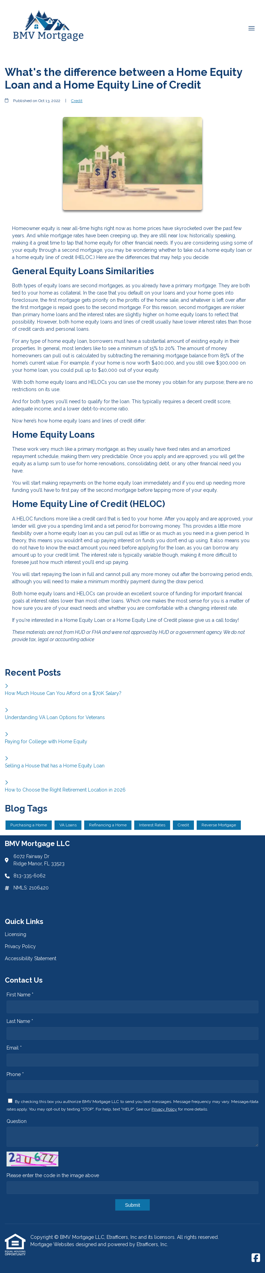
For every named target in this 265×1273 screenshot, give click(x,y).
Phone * (15, 1074)
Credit (76, 100)
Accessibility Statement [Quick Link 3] (30, 958)
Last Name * (20, 1021)
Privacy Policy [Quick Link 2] (20, 946)
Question (17, 1121)
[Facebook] (256, 1258)
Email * (14, 1048)
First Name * (20, 994)
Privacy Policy (164, 1109)
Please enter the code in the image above (53, 1175)
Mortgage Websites (53, 1244)
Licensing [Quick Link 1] (15, 934)
